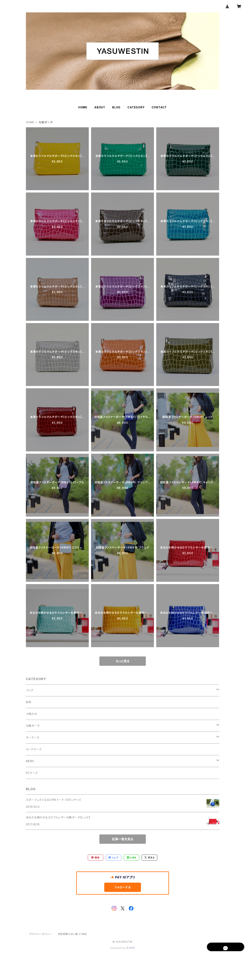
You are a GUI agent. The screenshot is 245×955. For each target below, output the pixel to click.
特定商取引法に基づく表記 (72, 934)
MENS (30, 761)
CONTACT (159, 107)
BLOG (116, 107)
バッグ (29, 690)
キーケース (32, 737)
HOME (82, 107)
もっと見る (123, 661)
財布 (29, 702)
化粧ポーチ (33, 725)
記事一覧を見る (122, 839)
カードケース (34, 749)
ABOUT (99, 107)
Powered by (122, 947)
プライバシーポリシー (40, 934)
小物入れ (31, 713)
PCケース (32, 772)
